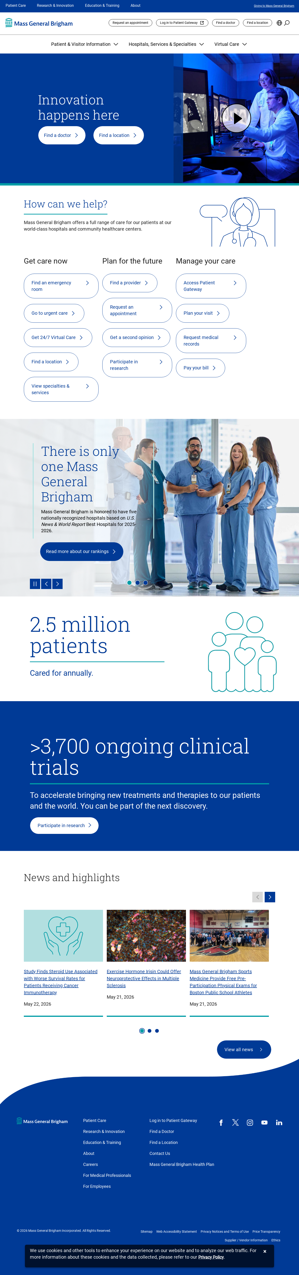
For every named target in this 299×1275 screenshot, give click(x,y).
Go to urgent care (50, 313)
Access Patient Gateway (199, 286)
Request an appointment (130, 23)
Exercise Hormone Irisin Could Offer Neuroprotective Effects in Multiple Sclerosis (144, 978)
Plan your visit (198, 313)
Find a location (257, 23)
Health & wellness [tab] (137, 582)
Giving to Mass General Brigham (274, 5)
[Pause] (35, 584)
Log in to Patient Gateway (179, 23)
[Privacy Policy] (211, 1257)
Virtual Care (231, 44)
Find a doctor (225, 23)
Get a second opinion (132, 337)
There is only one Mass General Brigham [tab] (129, 582)
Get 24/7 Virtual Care (54, 337)
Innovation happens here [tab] (145, 582)
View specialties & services (50, 389)
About (135, 5)
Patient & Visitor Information (85, 44)
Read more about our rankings (77, 551)
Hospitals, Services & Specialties (167, 44)
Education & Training (102, 5)
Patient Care (16, 5)
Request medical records (201, 341)
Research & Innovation (55, 5)
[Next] (57, 584)
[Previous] (46, 584)
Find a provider (125, 283)
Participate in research (124, 365)
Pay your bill (196, 368)
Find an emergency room (51, 286)
